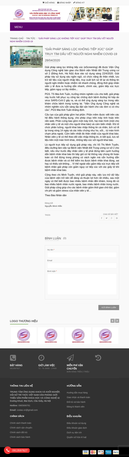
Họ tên (50, 249)
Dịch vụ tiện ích (74, 432)
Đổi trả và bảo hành (76, 402)
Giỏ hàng (48, 3)
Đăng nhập (64, 3)
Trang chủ (16, 38)
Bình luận (51, 271)
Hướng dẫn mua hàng (77, 392)
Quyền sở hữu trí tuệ (77, 437)
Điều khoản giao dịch (77, 428)
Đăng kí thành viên (76, 406)
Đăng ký (78, 3)
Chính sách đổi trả (18, 432)
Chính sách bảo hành (20, 437)
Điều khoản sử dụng (76, 423)
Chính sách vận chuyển (21, 427)
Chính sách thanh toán (20, 423)
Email (49, 260)
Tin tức (30, 38)
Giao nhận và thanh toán (78, 397)
